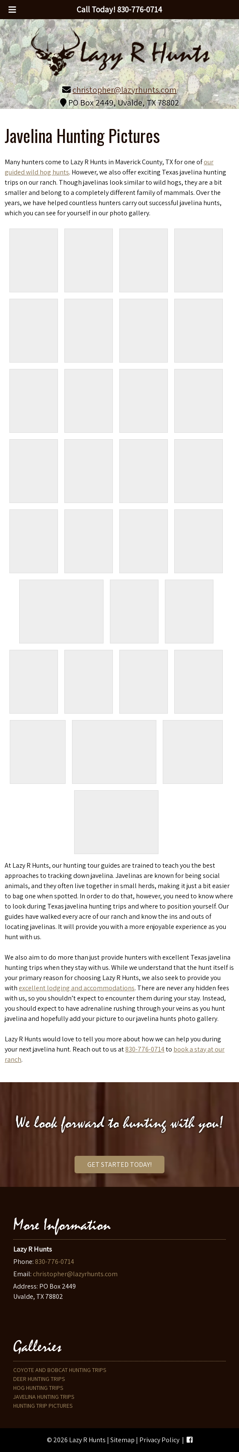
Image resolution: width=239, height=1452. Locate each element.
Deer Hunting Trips (39, 1379)
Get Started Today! (119, 1164)
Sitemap (122, 1439)
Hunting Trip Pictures (42, 1405)
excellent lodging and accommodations (77, 987)
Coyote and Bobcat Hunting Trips (59, 1370)
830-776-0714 (144, 1049)
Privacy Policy (159, 1439)
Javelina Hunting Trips (43, 1397)
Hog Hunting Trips (38, 1388)
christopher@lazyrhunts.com (124, 89)
